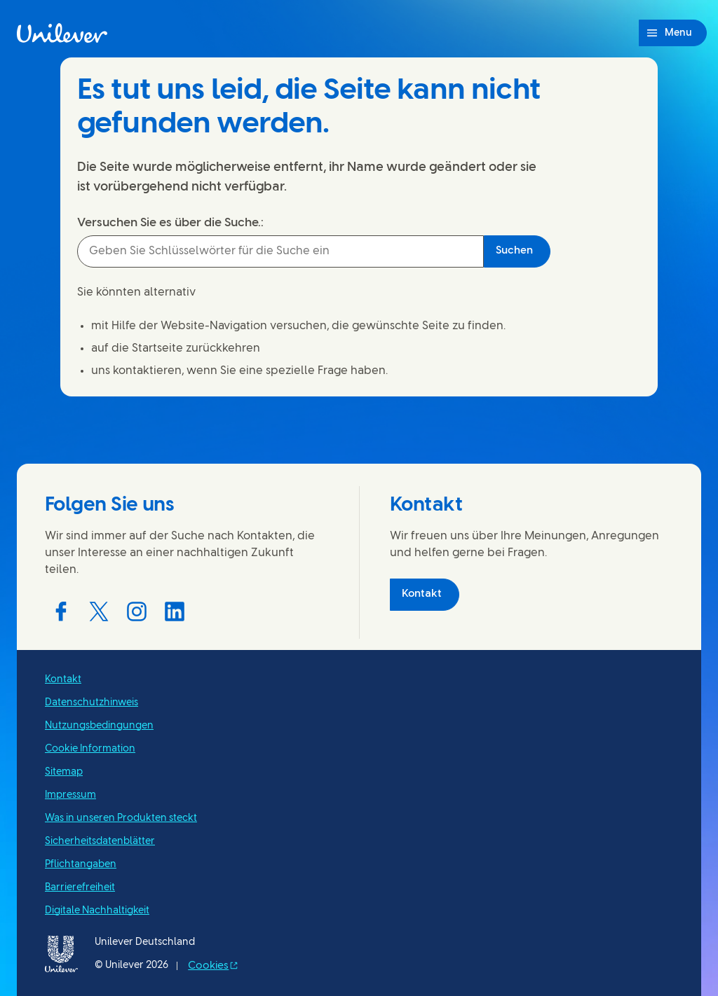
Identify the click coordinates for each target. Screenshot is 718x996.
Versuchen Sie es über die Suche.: (170, 222)
